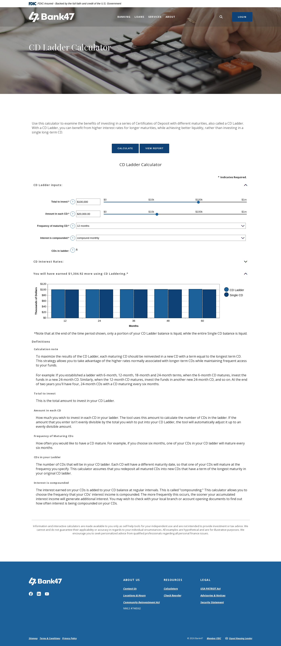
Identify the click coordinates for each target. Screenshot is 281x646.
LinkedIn (39, 594)
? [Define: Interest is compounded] (72, 238)
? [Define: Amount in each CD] (72, 214)
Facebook (31, 594)
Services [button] (155, 17)
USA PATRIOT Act (210, 588)
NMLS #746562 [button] (132, 608)
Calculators (171, 588)
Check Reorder (172, 595)
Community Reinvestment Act (141, 602)
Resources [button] (173, 580)
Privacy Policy (69, 638)
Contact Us (130, 588)
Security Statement (212, 602)
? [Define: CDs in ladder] (72, 250)
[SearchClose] (221, 17)
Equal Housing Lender (240, 638)
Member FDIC (214, 638)
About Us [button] (131, 580)
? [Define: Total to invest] (72, 202)
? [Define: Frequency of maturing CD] (72, 226)
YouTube (47, 594)
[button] (140, 185)
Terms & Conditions (50, 638)
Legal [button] (205, 580)
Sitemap (33, 638)
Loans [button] (139, 17)
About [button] (170, 17)
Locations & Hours (134, 595)
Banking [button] (124, 17)
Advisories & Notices (212, 595)
